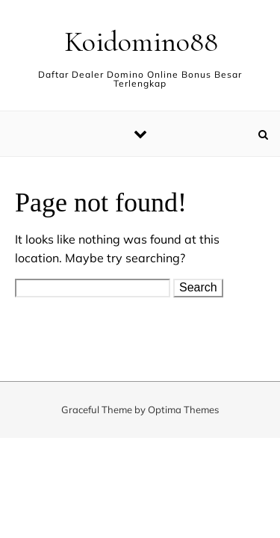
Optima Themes (183, 409)
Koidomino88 (141, 42)
